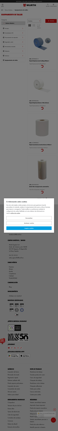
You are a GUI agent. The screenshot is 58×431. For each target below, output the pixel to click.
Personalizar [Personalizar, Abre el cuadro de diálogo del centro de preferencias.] (29, 218)
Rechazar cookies (29, 223)
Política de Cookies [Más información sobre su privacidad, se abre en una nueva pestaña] (15, 213)
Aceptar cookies (29, 228)
